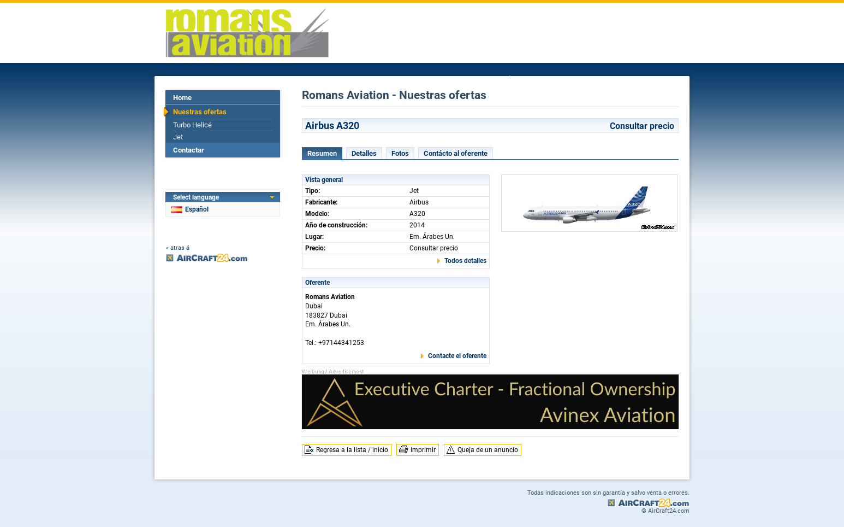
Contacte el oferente (457, 356)
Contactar (188, 150)
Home (182, 97)
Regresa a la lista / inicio (352, 450)
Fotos (400, 153)
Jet (178, 137)
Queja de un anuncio (487, 450)
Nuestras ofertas (200, 112)
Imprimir (423, 450)
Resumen (322, 153)
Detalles (364, 153)
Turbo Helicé (192, 125)
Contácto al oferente (456, 153)
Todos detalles (465, 261)
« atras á (177, 247)
